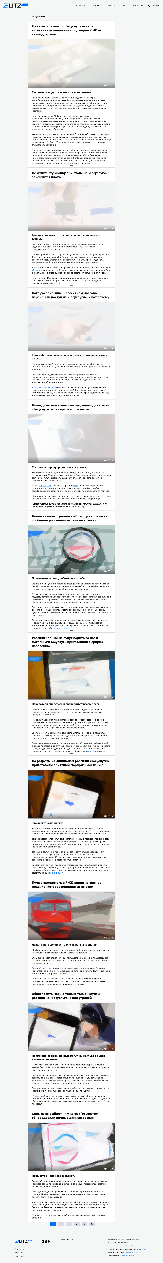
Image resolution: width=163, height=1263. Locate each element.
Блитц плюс (15, 6)
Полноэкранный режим (109, 85)
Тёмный (155, 5)
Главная (23, 1241)
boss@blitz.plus (140, 1249)
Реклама (112, 5)
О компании (96, 5)
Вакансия (80, 5)
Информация (105, 85)
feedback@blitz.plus (127, 1256)
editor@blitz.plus (130, 1246)
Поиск (125, 5)
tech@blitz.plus (131, 1252)
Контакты (138, 5)
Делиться (112, 85)
